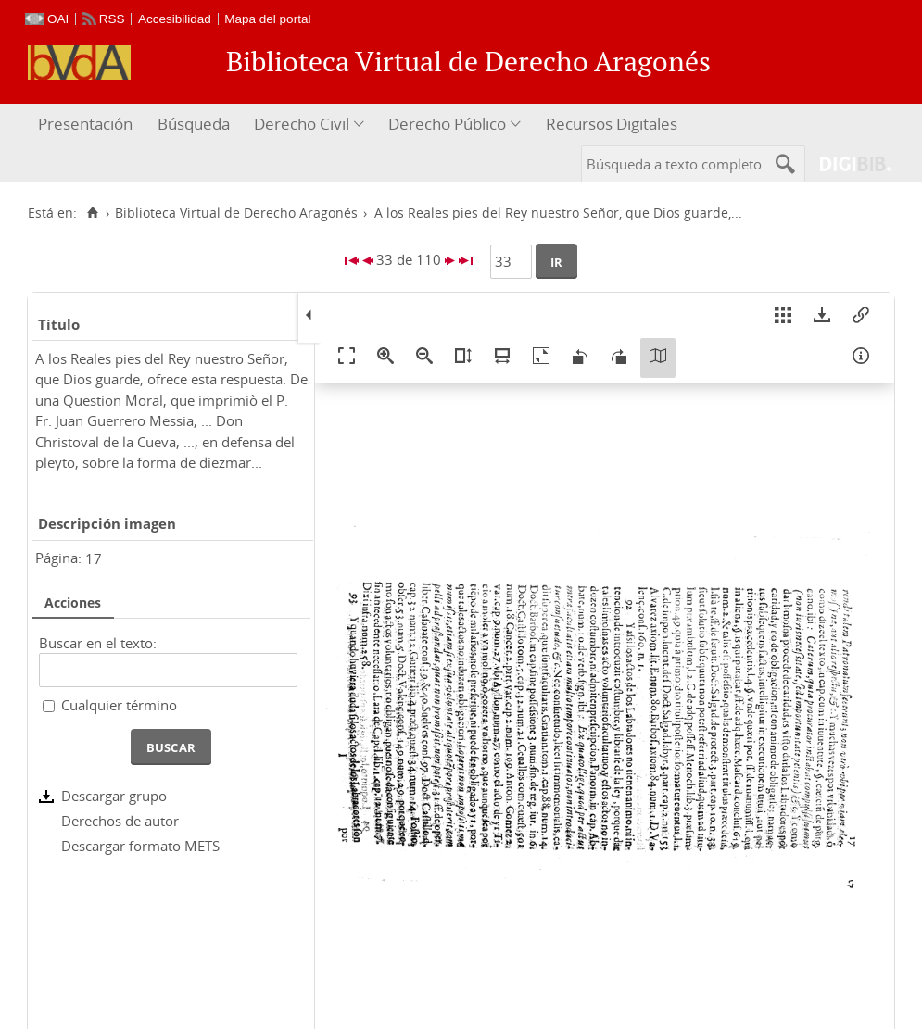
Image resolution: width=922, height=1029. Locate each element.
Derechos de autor (120, 820)
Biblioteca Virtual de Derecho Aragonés (236, 213)
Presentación (85, 123)
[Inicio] (92, 213)
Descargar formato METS (140, 845)
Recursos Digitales (611, 123)
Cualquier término (119, 705)
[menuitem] (88, 124)
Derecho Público (447, 123)
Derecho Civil (301, 123)
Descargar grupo (114, 795)
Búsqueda (194, 123)
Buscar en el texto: (98, 643)
